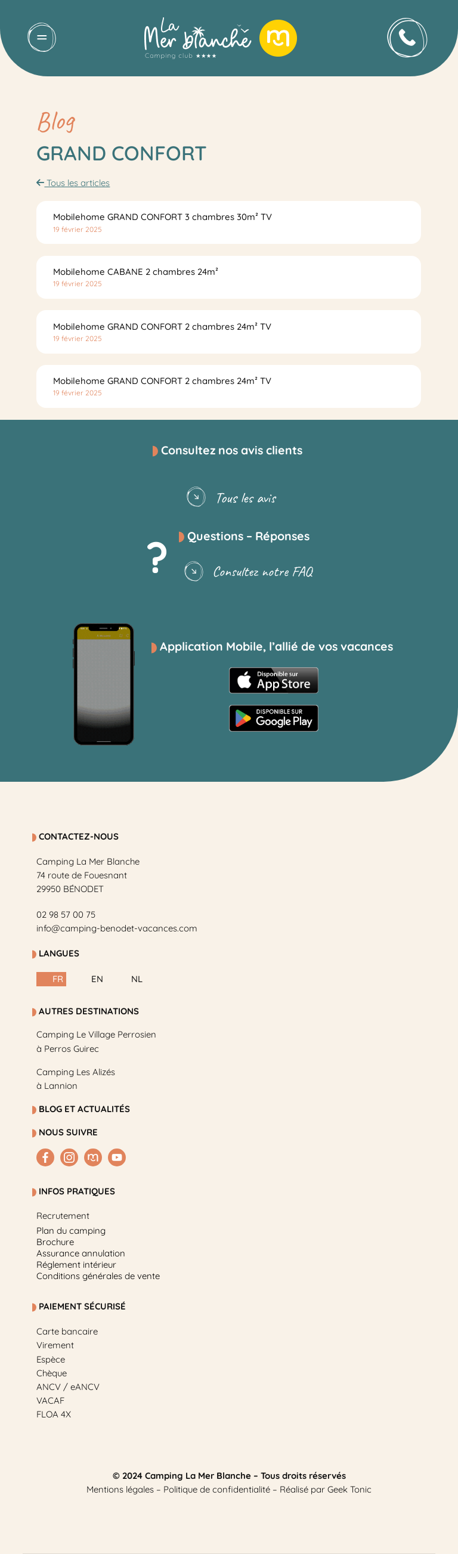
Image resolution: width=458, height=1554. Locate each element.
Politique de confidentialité (216, 1489)
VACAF (50, 1400)
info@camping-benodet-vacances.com (116, 928)
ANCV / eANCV (68, 1386)
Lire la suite (91, 222)
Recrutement (62, 1215)
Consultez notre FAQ (246, 571)
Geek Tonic (349, 1489)
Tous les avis (229, 497)
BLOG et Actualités (84, 1109)
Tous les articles (73, 182)
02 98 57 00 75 (65, 914)
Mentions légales (120, 1489)
